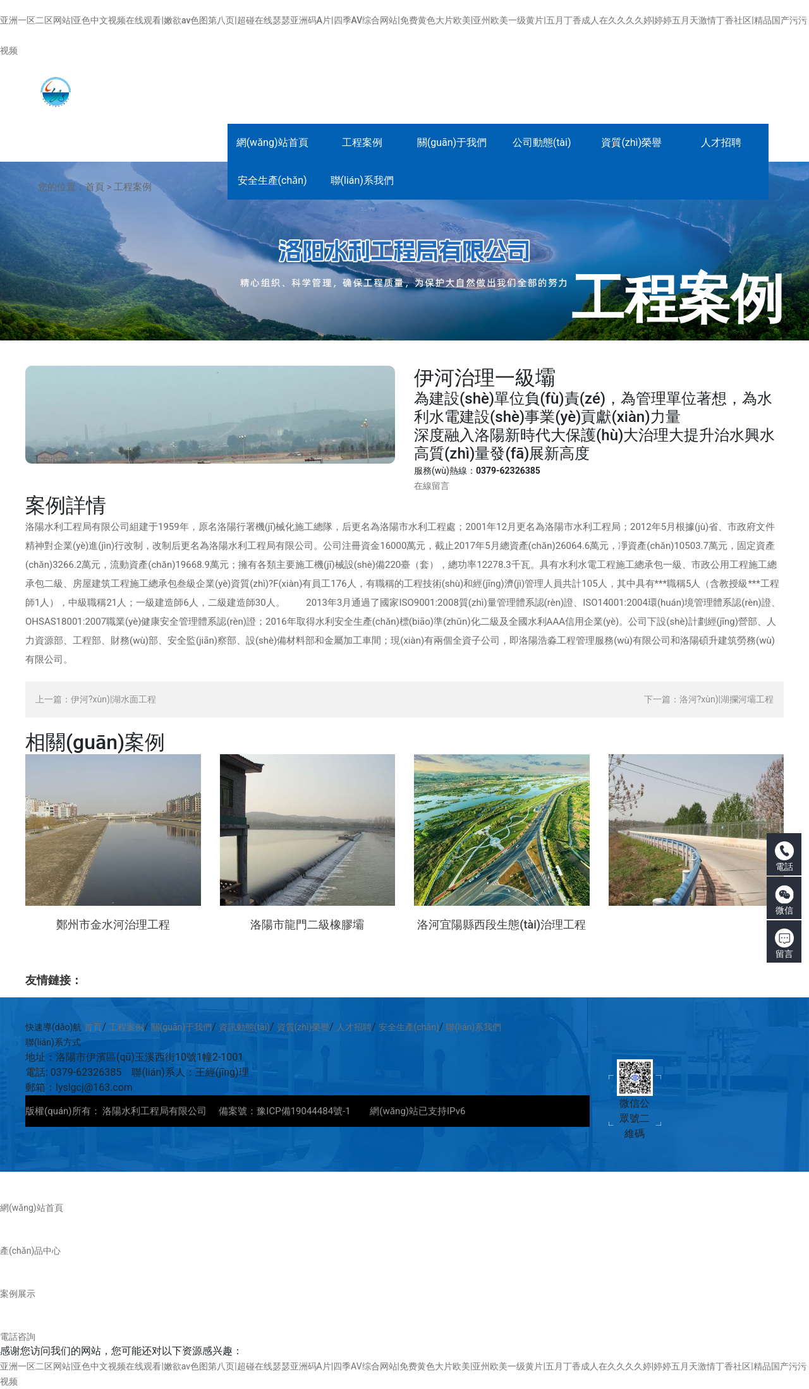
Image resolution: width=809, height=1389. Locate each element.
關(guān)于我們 (181, 1027)
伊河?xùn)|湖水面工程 (113, 699)
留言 (784, 944)
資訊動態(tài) (244, 1027)
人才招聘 (354, 1027)
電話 (784, 856)
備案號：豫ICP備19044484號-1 (284, 1111)
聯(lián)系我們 (473, 1027)
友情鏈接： (53, 980)
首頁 (94, 187)
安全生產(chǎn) (409, 1027)
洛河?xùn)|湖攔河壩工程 (726, 699)
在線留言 (431, 486)
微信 (784, 900)
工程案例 (133, 187)
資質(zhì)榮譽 (303, 1027)
